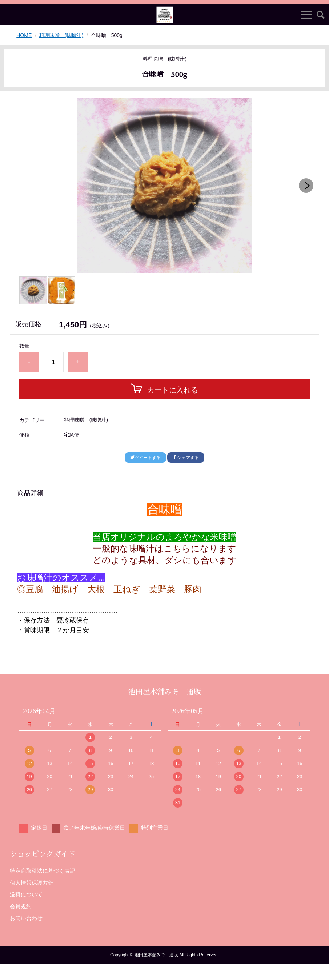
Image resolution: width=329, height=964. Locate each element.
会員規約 (21, 906)
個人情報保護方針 (31, 883)
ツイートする (145, 457)
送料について (26, 894)
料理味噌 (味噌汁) (61, 35)
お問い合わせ (26, 918)
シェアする (186, 457)
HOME (24, 35)
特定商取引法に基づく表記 (42, 871)
